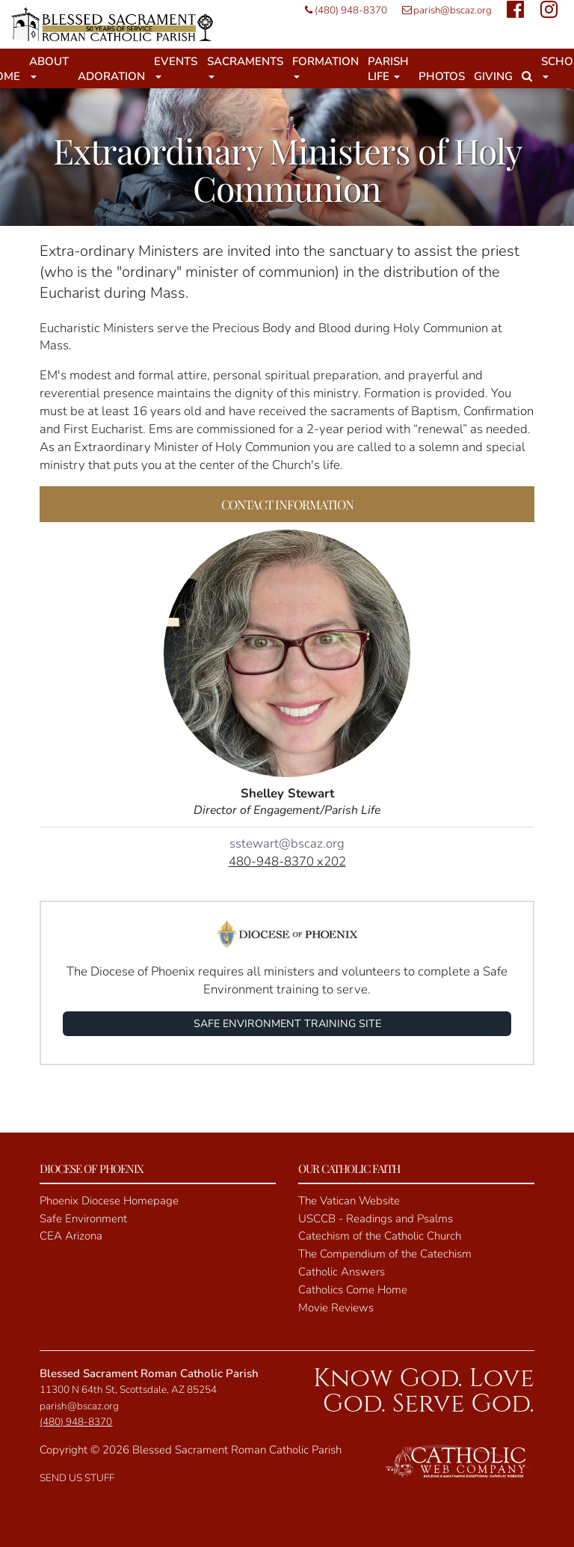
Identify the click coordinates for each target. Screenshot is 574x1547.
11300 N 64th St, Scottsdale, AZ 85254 (128, 1389)
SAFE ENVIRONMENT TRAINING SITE (287, 1024)
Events (175, 66)
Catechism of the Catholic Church (379, 1235)
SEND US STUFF (77, 1478)
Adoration (111, 76)
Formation (325, 66)
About (49, 66)
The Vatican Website (349, 1200)
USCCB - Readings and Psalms (375, 1218)
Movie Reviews (336, 1307)
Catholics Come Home (352, 1289)
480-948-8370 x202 (287, 861)
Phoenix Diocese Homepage (109, 1200)
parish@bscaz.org (443, 10)
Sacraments (245, 66)
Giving (493, 76)
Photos (442, 76)
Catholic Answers (341, 1271)
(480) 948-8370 (342, 10)
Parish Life (388, 69)
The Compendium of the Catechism (385, 1253)
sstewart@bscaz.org (287, 843)
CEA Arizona (71, 1235)
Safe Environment (83, 1218)
